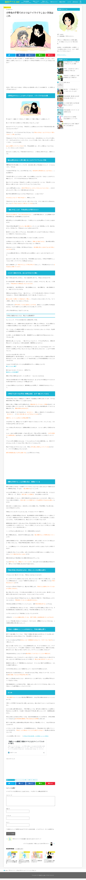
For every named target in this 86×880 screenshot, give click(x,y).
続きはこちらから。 (62, 54)
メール (8, 817)
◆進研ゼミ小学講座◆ (11, 372)
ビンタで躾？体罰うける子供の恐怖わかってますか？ (71, 104)
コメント (9, 795)
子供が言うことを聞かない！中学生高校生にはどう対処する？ (71, 76)
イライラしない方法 (20, 779)
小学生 (36, 779)
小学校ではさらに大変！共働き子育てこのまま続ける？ (71, 124)
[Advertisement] (30, 74)
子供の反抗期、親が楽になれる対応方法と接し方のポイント (71, 97)
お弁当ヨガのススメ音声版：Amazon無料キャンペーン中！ (71, 117)
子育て (31, 779)
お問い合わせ (75, 1)
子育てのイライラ (53, 1)
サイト (7, 824)
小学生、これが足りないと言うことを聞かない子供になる (71, 69)
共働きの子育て (62, 1)
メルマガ (69, 1)
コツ (27, 779)
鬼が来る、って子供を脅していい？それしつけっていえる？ (71, 90)
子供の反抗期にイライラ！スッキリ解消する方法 (71, 110)
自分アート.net (12, 2)
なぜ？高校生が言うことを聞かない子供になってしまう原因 (71, 62)
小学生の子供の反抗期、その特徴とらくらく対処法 (35, 736)
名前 (8, 810)
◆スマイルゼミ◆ (10, 366)
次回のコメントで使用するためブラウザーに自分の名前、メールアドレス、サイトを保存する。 (31, 830)
